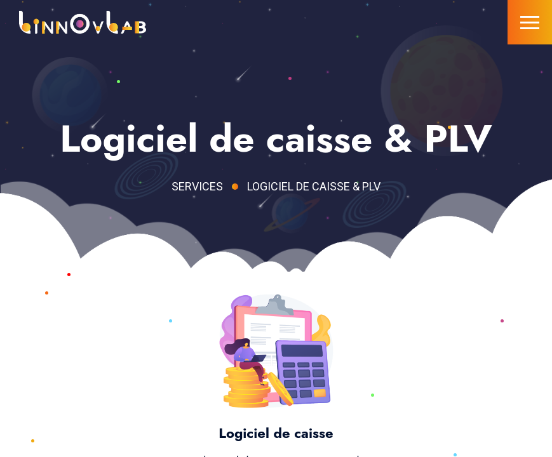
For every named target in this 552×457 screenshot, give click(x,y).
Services (197, 186)
